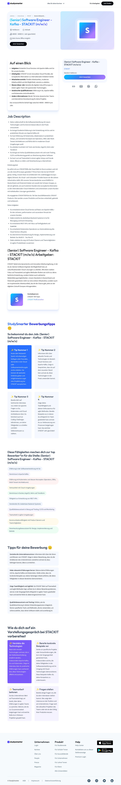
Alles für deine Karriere (56, 3)
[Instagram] (96, 780)
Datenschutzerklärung (53, 781)
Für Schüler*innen (61, 749)
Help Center (79, 745)
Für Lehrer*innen (61, 762)
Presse (36, 762)
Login (36, 745)
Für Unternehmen (61, 758)
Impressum (35, 781)
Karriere (37, 749)
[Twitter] (104, 780)
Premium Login (80, 757)
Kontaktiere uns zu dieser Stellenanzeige (84, 751)
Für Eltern (58, 767)
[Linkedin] (112, 780)
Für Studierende (60, 745)
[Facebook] (88, 780)
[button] (73, 86)
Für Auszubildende (61, 754)
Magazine (37, 767)
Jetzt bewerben (18, 44)
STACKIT (67, 69)
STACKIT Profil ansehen (36, 299)
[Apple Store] (105, 742)
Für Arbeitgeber (95, 3)
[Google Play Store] (105, 750)
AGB (24, 781)
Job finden (107, 3)
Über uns (37, 754)
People (36, 758)
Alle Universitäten (61, 771)
